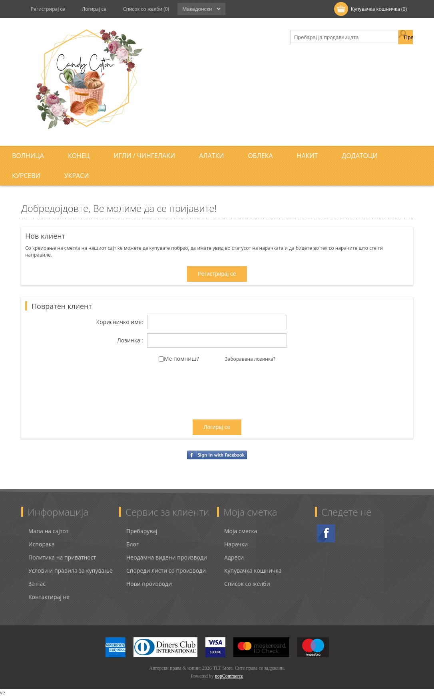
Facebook (326, 533)
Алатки (211, 155)
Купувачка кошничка (253, 570)
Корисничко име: (119, 322)
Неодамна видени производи (166, 557)
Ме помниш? (181, 359)
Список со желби (247, 583)
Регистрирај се (48, 9)
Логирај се (94, 9)
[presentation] (217, 397)
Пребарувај (141, 531)
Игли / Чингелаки (144, 155)
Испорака (41, 544)
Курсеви (26, 175)
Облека (260, 155)
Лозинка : (130, 340)
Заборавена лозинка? (250, 359)
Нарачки (236, 544)
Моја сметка (240, 531)
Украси (76, 175)
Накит (307, 155)
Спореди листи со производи (166, 570)
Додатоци (360, 155)
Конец (79, 155)
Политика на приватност (62, 557)
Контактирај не (49, 597)
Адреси (234, 557)
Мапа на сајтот (48, 531)
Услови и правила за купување (70, 570)
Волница (28, 155)
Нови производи (149, 583)
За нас (37, 583)
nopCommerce (229, 676)
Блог (132, 544)
